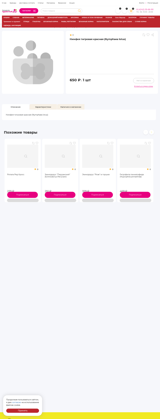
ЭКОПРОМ (132, 17)
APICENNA (75, 17)
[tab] (15, 107)
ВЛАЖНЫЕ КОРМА (50, 21)
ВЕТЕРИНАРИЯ (28, 17)
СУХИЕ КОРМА (140, 21)
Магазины (51, 3)
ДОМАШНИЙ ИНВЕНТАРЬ (58, 17)
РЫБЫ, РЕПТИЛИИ (68, 21)
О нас (4, 3)
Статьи (40, 3)
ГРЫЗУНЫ (36, 21)
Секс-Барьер (120, 17)
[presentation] (145, 132)
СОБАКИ (16, 17)
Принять (22, 410)
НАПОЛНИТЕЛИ (103, 21)
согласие (16, 402)
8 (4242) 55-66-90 (144, 9)
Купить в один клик (143, 86)
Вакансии (62, 3)
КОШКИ (6, 17)
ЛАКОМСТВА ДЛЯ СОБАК (122, 21)
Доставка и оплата (27, 3)
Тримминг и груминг (12, 21)
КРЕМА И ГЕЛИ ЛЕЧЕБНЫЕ (92, 17)
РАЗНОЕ (109, 17)
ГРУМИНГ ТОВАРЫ (147, 17)
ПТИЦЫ (26, 21)
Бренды (13, 3)
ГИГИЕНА (40, 17)
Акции (72, 3)
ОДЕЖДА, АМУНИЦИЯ (12, 25)
